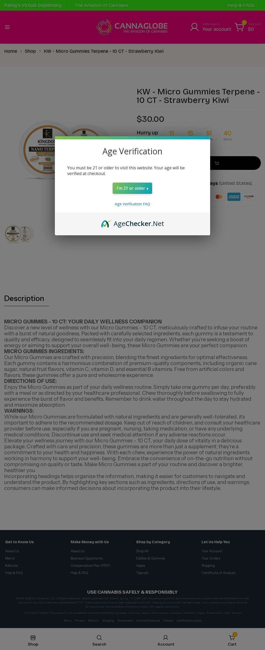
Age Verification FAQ (132, 203)
